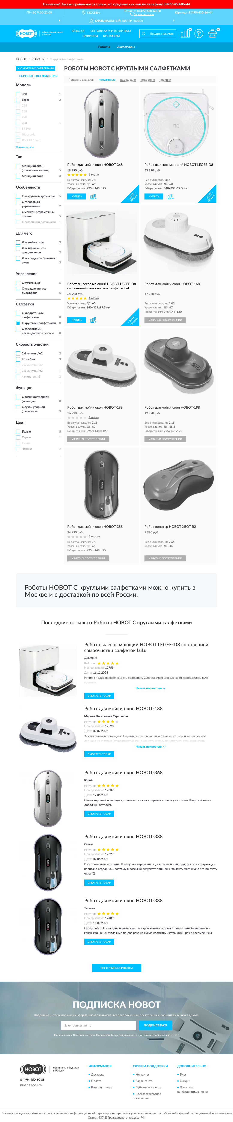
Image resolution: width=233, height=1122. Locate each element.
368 (24, 94)
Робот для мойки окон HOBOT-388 (123, 836)
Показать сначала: (81, 79)
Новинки (90, 36)
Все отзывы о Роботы (117, 968)
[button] (142, 14)
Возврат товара (102, 1087)
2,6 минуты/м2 (32, 365)
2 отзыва (94, 536)
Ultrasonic (28, 134)
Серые (26, 437)
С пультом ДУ (31, 282)
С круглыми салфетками (39, 323)
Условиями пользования (154, 1035)
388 (24, 123)
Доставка (97, 1074)
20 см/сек (29, 359)
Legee (25, 99)
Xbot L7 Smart (31, 140)
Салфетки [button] (25, 304)
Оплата (96, 1081)
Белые (26, 431)
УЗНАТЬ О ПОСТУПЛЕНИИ (165, 320)
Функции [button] (24, 388)
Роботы (104, 47)
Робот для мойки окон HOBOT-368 (123, 772)
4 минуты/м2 (31, 376)
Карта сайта (143, 1081)
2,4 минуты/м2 (32, 353)
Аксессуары (126, 47)
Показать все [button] (25, 147)
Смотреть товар (99, 696)
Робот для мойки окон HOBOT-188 (123, 708)
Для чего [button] (24, 233)
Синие (26, 443)
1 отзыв (94, 174)
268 (24, 105)
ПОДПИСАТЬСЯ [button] (155, 1025)
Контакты (111, 36)
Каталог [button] (78, 31)
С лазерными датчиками (39, 222)
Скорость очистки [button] (32, 345)
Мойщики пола (32, 176)
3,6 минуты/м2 (32, 370)
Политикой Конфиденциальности (116, 1035)
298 (24, 117)
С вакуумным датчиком (38, 196)
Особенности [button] (28, 187)
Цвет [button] (20, 423)
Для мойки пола (33, 242)
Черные (27, 449)
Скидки (185, 1081)
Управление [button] (27, 274)
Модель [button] (23, 85)
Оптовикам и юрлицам (110, 31)
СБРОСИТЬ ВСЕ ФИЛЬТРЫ (38, 76)
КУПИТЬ (77, 196)
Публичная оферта (148, 1087)
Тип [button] (19, 157)
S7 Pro (26, 128)
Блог (183, 1074)
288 (24, 111)
